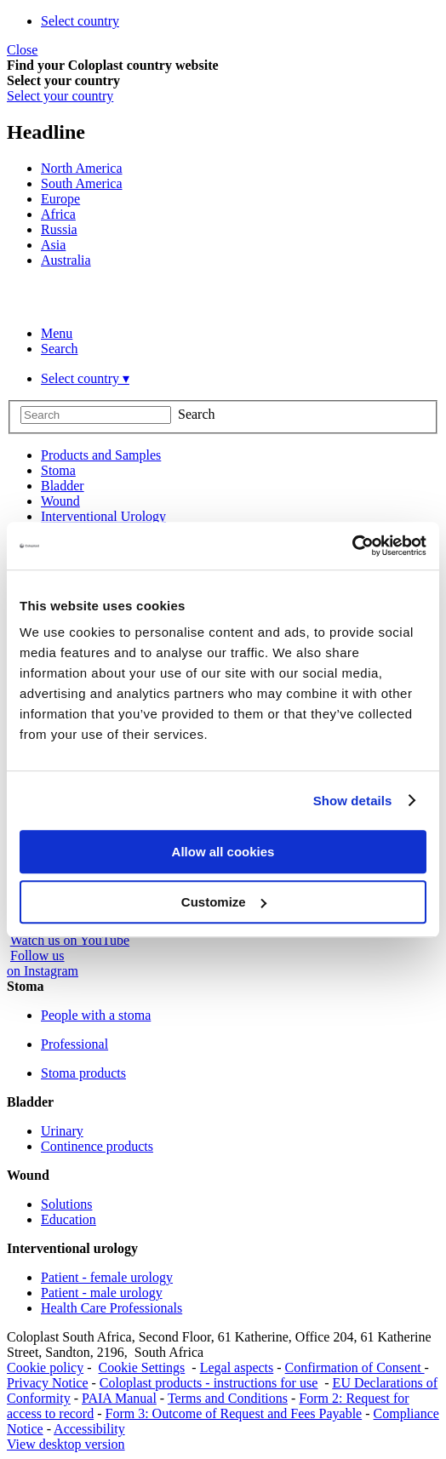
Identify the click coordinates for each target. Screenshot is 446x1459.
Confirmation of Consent (355, 1367)
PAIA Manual (119, 1398)
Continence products (97, 1146)
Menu (56, 333)
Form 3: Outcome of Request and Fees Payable (234, 1413)
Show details (352, 800)
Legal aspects (237, 1367)
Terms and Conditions (228, 1398)
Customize (223, 902)
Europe (60, 199)
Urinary (62, 1131)
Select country (80, 21)
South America (82, 183)
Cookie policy (45, 1367)
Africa (58, 214)
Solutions (66, 1204)
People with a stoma (96, 1015)
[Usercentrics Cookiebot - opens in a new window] (351, 546)
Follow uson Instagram (42, 963)
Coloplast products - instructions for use (208, 1383)
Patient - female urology (107, 1277)
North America (82, 168)
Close (22, 50)
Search (59, 348)
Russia (59, 229)
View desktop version (66, 1444)
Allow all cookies (223, 851)
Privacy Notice (48, 1383)
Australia (66, 260)
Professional (74, 1044)
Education (68, 1219)
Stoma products (83, 1073)
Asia (53, 244)
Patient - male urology (102, 1292)
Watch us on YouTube (69, 940)
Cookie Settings (142, 1367)
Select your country (60, 96)
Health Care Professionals (111, 1308)
